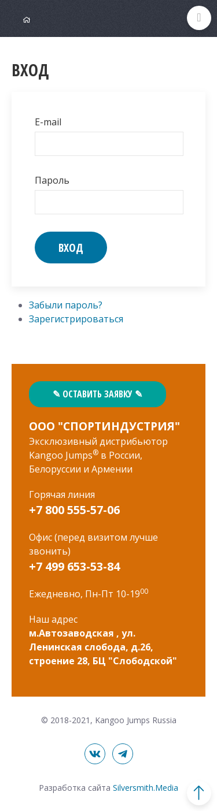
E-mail (48, 122)
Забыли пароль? (65, 305)
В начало (199, 793)
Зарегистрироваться (76, 319)
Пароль (52, 180)
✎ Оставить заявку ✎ (97, 394)
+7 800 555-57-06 (74, 510)
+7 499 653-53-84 (74, 566)
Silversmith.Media (145, 787)
